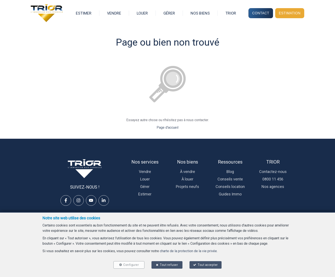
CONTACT (260, 13)
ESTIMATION (290, 13)
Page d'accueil (167, 127)
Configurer (131, 264)
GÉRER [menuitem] (169, 13)
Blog (230, 171)
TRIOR (273, 162)
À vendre (187, 171)
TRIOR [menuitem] (230, 13)
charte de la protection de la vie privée (188, 251)
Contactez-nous (273, 171)
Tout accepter (208, 264)
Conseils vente (230, 179)
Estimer (144, 194)
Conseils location (230, 186)
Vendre (145, 171)
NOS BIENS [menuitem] (200, 13)
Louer (145, 179)
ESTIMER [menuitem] (83, 13)
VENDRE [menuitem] (114, 13)
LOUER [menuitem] (142, 13)
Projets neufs (187, 186)
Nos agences (273, 186)
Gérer (145, 186)
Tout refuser (169, 264)
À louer (187, 179)
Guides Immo (230, 194)
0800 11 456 (272, 179)
